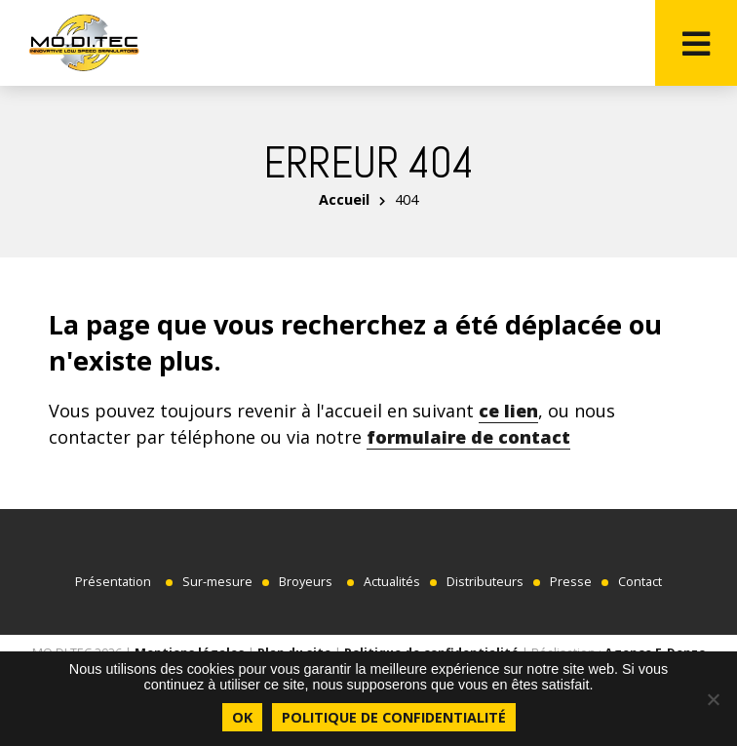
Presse (571, 581)
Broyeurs (305, 581)
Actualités (392, 581)
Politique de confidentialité (394, 717)
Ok (242, 717)
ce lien (508, 410)
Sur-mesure (217, 581)
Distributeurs (485, 581)
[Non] (712, 699)
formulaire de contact (468, 437)
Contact (640, 581)
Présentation (113, 581)
